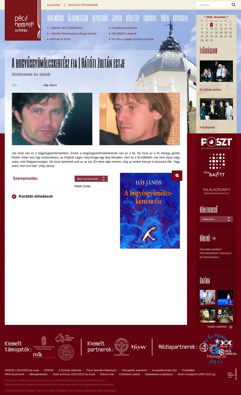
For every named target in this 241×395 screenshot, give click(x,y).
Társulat (150, 18)
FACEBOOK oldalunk (124, 33)
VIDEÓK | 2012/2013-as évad (22, 370)
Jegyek (117, 18)
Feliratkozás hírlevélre (124, 27)
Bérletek (132, 18)
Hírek (165, 18)
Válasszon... (209, 219)
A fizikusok (207, 127)
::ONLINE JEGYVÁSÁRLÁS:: (67, 27)
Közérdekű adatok (129, 374)
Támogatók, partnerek (134, 370)
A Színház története (70, 370)
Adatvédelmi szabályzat (159, 374)
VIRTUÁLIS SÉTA (60, 39)
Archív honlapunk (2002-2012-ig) (196, 374)
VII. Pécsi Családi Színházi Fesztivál (133, 39)
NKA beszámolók (15, 374)
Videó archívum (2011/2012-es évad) (74, 374)
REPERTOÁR (100, 18)
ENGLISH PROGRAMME (83, 5)
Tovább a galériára (217, 326)
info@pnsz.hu (64, 390)
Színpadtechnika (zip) (164, 370)
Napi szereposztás (87, 178)
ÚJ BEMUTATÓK (78, 18)
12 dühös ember (211, 89)
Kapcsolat (180, 18)
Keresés (204, 5)
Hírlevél (205, 238)
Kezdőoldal (53, 5)
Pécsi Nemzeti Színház (23, 20)
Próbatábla (188, 370)
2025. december (216, 17)
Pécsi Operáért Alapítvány (101, 370)
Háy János (50, 85)
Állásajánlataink (38, 374)
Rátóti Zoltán (83, 186)
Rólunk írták (107, 374)
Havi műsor (55, 18)
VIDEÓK (49, 370)
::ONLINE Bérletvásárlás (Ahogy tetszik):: (74, 33)
